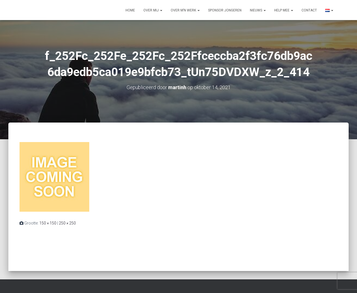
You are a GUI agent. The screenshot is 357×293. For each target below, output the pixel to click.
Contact (309, 10)
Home (130, 10)
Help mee (283, 10)
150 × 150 (47, 223)
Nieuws (258, 10)
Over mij (152, 10)
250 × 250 (67, 223)
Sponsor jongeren (225, 10)
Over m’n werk (185, 10)
